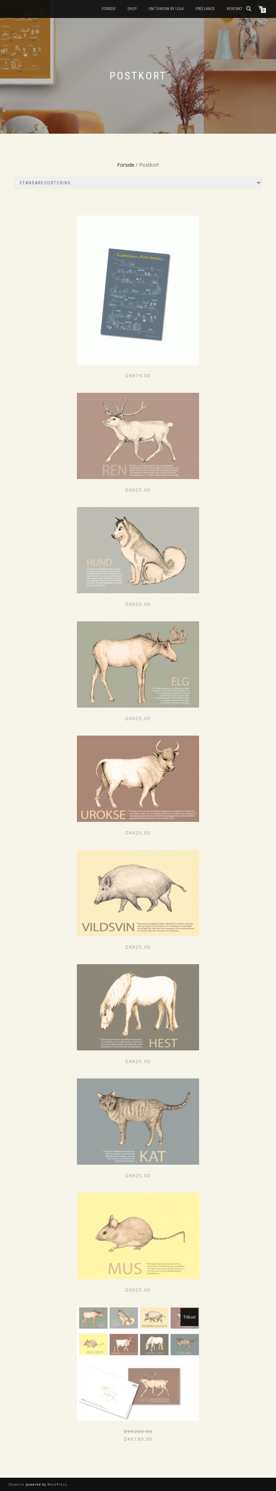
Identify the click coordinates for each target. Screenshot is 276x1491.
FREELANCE (205, 8)
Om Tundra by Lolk (166, 8)
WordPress (56, 1484)
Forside (109, 8)
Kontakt (234, 8)
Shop (132, 8)
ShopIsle (17, 1484)
